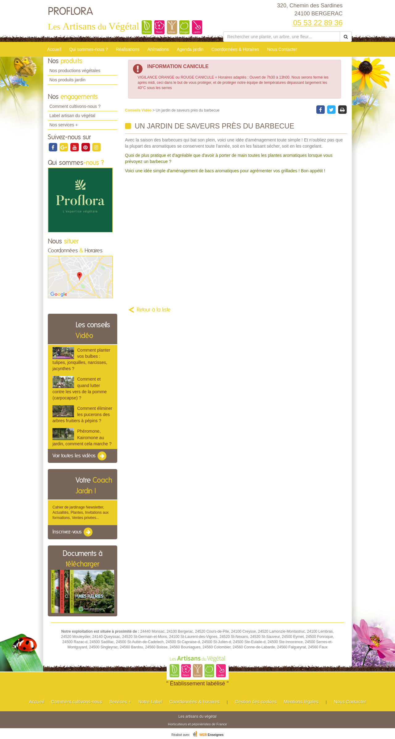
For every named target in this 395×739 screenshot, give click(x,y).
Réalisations (127, 49)
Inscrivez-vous (73, 532)
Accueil (54, 49)
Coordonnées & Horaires (235, 49)
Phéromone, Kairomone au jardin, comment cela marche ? (81, 437)
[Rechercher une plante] (281, 36)
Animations (158, 49)
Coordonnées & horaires (194, 701)
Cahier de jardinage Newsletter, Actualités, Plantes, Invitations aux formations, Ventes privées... (80, 512)
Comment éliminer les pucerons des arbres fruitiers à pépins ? (82, 414)
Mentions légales (301, 701)
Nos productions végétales (74, 70)
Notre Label (150, 701)
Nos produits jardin (67, 79)
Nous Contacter (282, 49)
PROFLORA (70, 11)
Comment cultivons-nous (76, 701)
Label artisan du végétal (72, 115)
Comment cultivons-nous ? (75, 106)
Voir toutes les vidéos (79, 456)
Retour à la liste (154, 310)
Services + (120, 701)
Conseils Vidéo (138, 110)
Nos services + (63, 124)
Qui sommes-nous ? (88, 49)
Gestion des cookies (255, 701)
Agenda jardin (190, 49)
